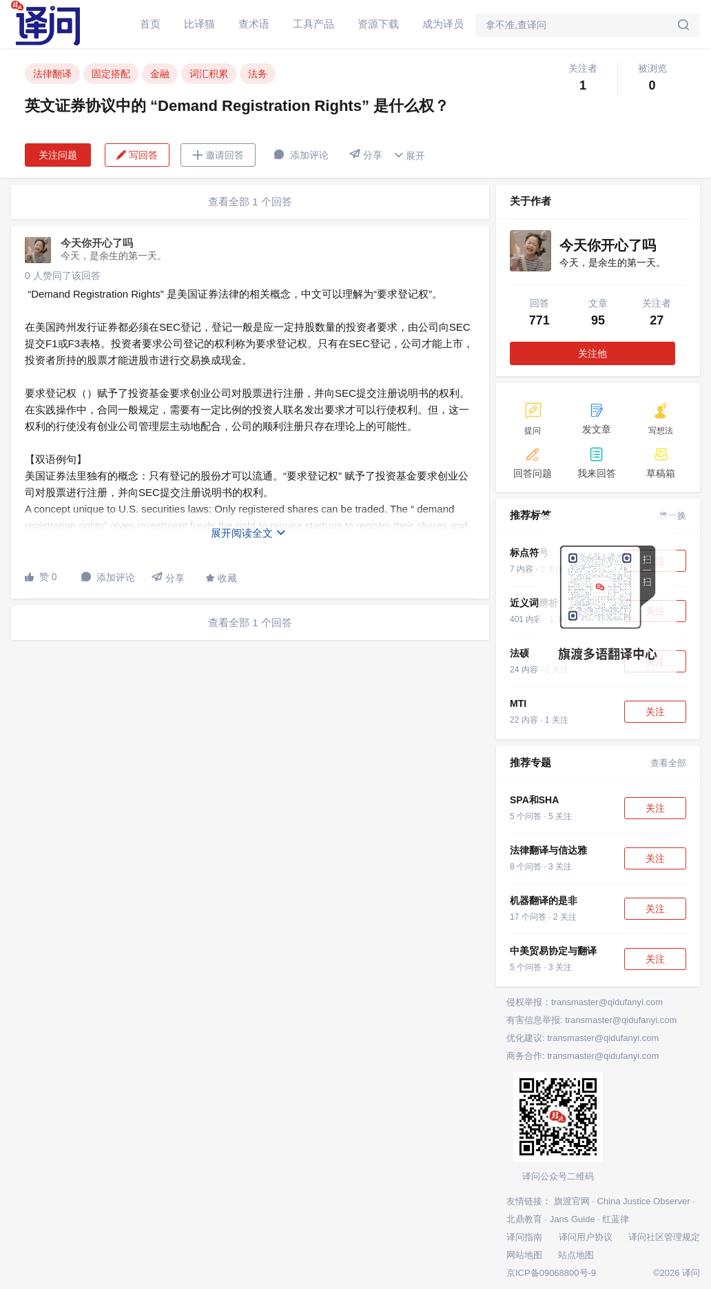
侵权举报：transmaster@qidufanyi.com (584, 1002)
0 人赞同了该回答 (63, 275)
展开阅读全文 (249, 533)
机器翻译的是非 (543, 900)
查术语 (253, 24)
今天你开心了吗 (97, 243)
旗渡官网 (572, 1201)
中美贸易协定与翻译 (553, 950)
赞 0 (41, 576)
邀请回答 (218, 155)
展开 (409, 155)
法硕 (519, 653)
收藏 (221, 578)
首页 (150, 24)
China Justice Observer (643, 1201)
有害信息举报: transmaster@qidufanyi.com (591, 1020)
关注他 (592, 353)
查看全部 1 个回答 (250, 201)
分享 (365, 155)
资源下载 (378, 24)
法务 (257, 73)
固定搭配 (111, 73)
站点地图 (576, 1255)
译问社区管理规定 (664, 1237)
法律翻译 (52, 73)
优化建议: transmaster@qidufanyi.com (582, 1038)
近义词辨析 (534, 602)
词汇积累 (208, 73)
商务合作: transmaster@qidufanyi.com (582, 1056)
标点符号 (529, 552)
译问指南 (524, 1237)
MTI (518, 703)
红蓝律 (615, 1219)
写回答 (137, 155)
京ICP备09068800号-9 (551, 1273)
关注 (655, 711)
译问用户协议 (585, 1237)
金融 (159, 73)
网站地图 (524, 1255)
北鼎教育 (524, 1219)
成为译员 (443, 24)
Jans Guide (572, 1219)
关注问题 (58, 155)
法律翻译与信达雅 (548, 850)
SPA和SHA (534, 799)
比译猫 (199, 24)
